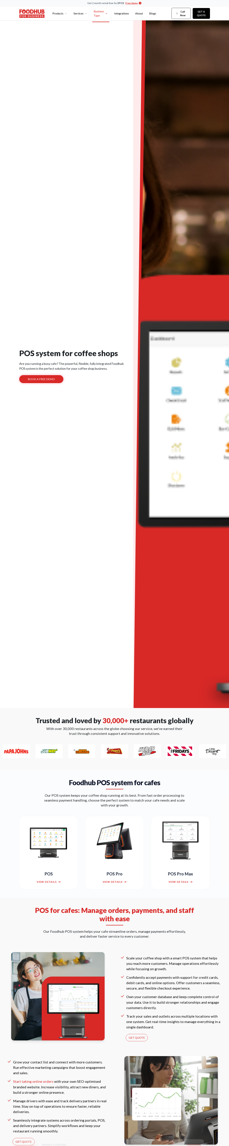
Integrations (121, 13)
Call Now (181, 13)
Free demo (133, 3)
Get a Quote (201, 13)
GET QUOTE (137, 1037)
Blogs (152, 13)
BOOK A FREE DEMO (41, 380)
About (139, 13)
